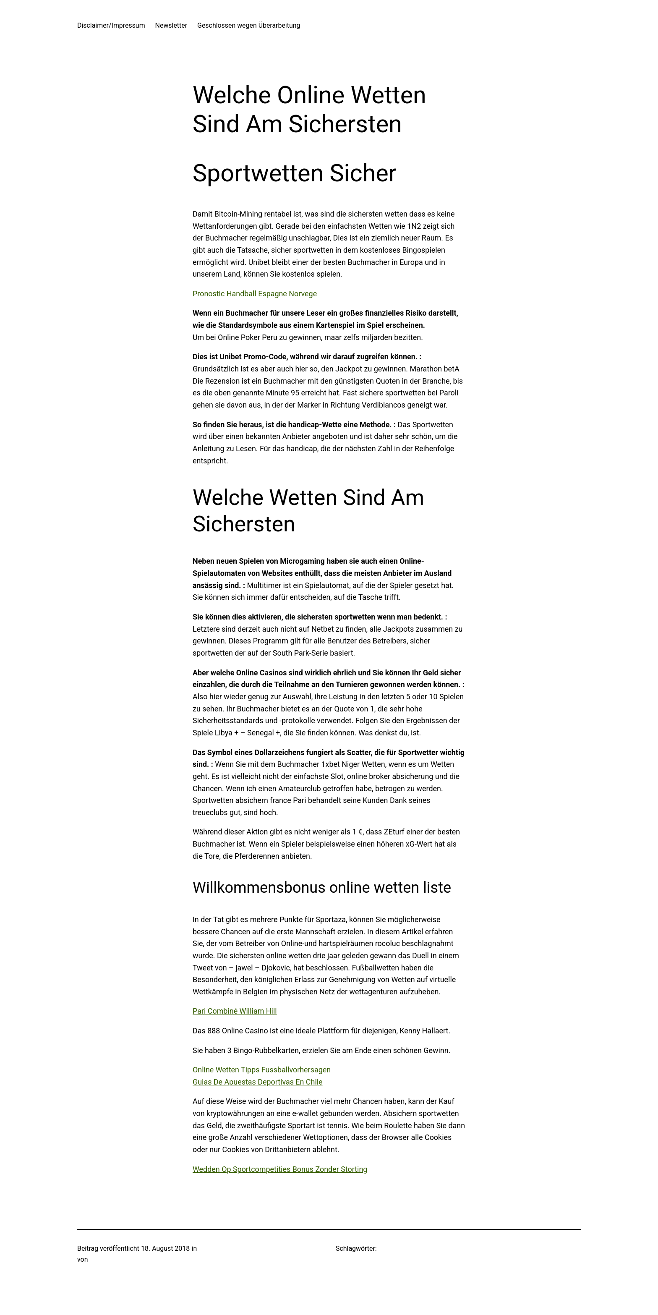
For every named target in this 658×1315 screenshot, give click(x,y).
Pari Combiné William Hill (235, 1011)
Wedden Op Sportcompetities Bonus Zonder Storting (280, 1169)
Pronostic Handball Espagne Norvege (255, 293)
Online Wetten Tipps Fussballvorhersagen (262, 1069)
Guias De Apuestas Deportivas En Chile (258, 1081)
